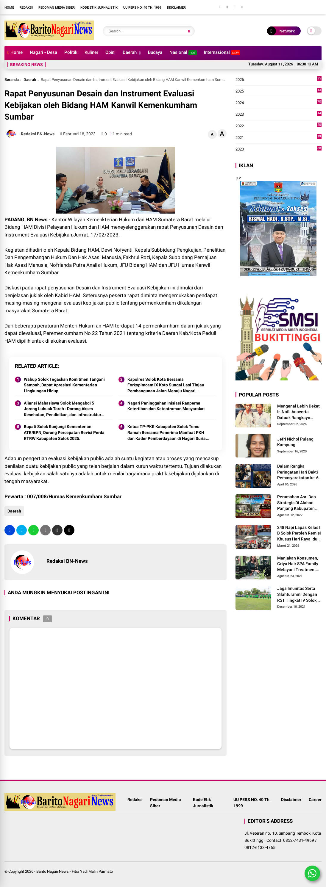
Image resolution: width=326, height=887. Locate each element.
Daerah (130, 52)
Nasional (183, 52)
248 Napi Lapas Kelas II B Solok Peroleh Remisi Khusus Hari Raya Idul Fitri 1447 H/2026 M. (299, 533)
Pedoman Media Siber (56, 8)
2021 (278, 137)
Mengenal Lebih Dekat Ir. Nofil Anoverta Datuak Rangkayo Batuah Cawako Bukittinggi (298, 412)
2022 (278, 126)
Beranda (11, 79)
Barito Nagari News (52, 871)
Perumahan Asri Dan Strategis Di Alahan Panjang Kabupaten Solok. (296, 503)
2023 (278, 114)
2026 (278, 79)
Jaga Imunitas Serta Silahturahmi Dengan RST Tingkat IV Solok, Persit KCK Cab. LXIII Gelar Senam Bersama (298, 594)
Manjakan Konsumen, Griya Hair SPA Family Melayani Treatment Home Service (297, 564)
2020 (278, 149)
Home (9, 8)
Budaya (155, 52)
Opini (110, 52)
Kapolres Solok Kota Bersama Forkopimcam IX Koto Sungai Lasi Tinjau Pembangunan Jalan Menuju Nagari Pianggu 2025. (165, 385)
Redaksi (26, 8)
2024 (278, 102)
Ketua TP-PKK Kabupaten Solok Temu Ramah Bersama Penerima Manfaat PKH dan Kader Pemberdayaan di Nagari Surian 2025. (167, 432)
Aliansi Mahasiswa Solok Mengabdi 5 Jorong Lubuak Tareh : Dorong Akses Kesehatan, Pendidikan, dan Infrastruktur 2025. (62, 409)
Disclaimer (176, 8)
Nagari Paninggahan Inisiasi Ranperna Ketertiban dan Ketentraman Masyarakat (166, 406)
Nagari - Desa (43, 52)
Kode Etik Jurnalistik (99, 8)
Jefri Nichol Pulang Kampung (295, 442)
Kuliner (91, 52)
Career (315, 799)
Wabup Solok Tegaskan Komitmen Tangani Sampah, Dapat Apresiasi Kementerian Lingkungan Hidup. (64, 385)
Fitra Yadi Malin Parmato (92, 871)
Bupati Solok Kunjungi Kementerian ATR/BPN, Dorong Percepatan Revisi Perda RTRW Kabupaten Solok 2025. (64, 432)
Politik (70, 52)
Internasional (222, 52)
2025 (278, 91)
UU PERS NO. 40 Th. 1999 (142, 8)
